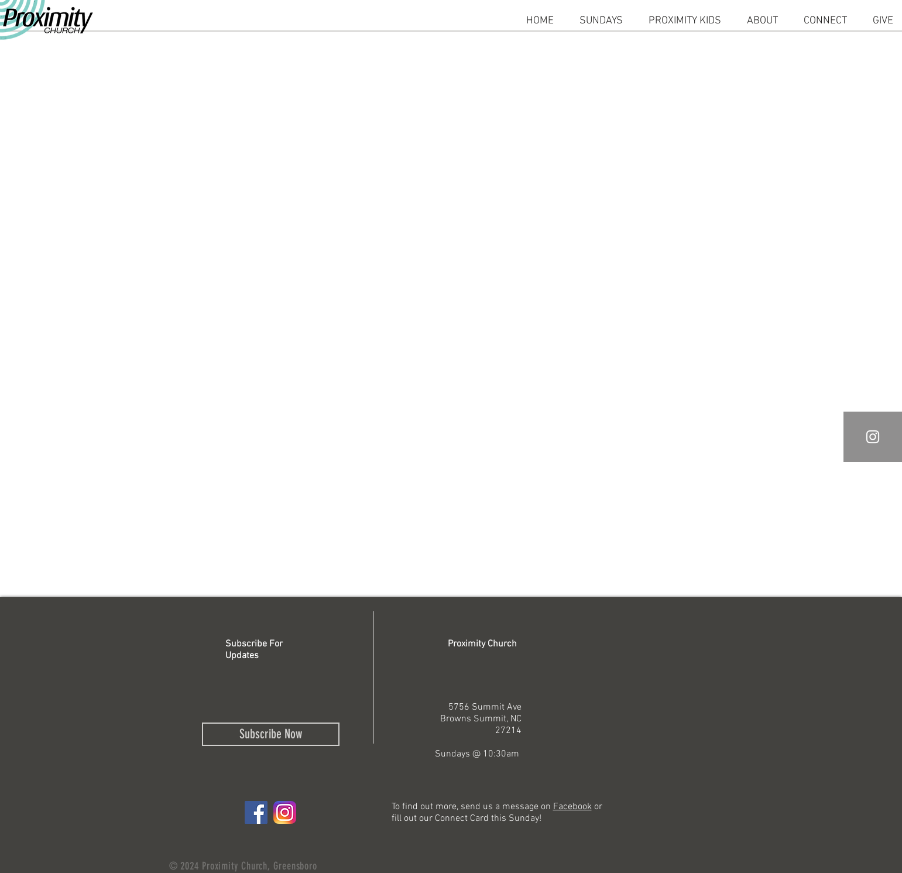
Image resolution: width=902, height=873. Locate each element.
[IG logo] (284, 812)
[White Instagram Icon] (873, 437)
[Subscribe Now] (270, 734)
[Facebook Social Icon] (256, 812)
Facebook (572, 807)
